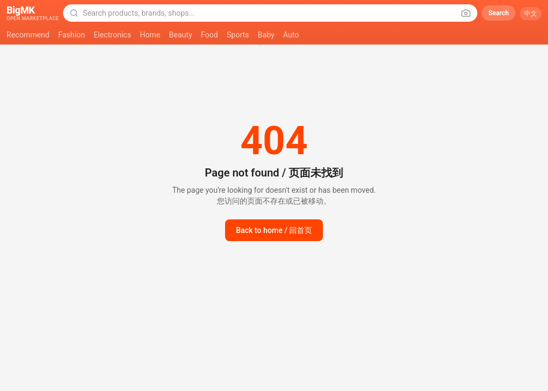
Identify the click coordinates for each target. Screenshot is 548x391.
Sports (238, 34)
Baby (266, 34)
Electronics (112, 34)
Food (209, 34)
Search (498, 13)
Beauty (180, 34)
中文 (530, 13)
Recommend (28, 34)
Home (150, 34)
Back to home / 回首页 (274, 230)
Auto (291, 34)
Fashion (71, 34)
